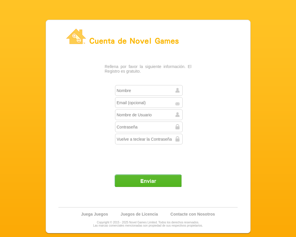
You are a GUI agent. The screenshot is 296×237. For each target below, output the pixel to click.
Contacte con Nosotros (193, 214)
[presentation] (149, 157)
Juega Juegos (94, 214)
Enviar (148, 180)
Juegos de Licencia (139, 214)
